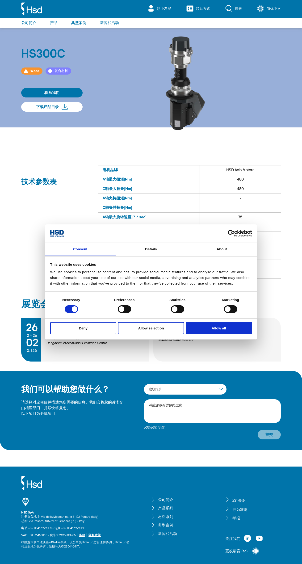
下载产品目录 (52, 107)
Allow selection (151, 328)
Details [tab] (151, 249)
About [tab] (222, 249)
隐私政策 (94, 535)
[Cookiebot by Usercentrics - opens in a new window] (231, 233)
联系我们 (51, 93)
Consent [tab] (80, 249)
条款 (82, 535)
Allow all (219, 328)
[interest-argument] (185, 389)
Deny (83, 328)
